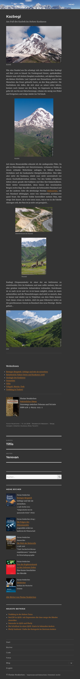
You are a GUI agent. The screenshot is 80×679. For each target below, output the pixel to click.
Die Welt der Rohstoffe (26, 543)
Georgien (9, 426)
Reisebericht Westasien (40, 423)
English (9, 668)
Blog (8, 663)
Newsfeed (51, 675)
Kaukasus (24, 426)
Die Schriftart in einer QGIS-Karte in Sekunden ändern (31, 626)
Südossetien (52, 191)
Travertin (35, 426)
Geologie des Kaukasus (15, 378)
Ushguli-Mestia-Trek (15, 386)
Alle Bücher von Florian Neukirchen (21, 597)
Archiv (58, 675)
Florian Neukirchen (13, 423)
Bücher (9, 647)
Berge (52, 423)
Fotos (8, 658)
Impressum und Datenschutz (37, 675)
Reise (30, 426)
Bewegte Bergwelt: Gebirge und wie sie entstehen (27, 372)
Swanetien (10, 381)
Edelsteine (21, 583)
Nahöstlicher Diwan (28, 401)
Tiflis (8, 384)
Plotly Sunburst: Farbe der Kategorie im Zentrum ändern (32, 629)
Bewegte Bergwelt (24, 498)
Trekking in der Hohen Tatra (20, 614)
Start (8, 642)
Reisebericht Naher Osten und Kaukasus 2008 (25, 375)
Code (8, 653)
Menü (71, 4)
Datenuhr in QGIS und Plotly (20, 623)
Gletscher (16, 426)
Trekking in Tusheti (14, 389)
